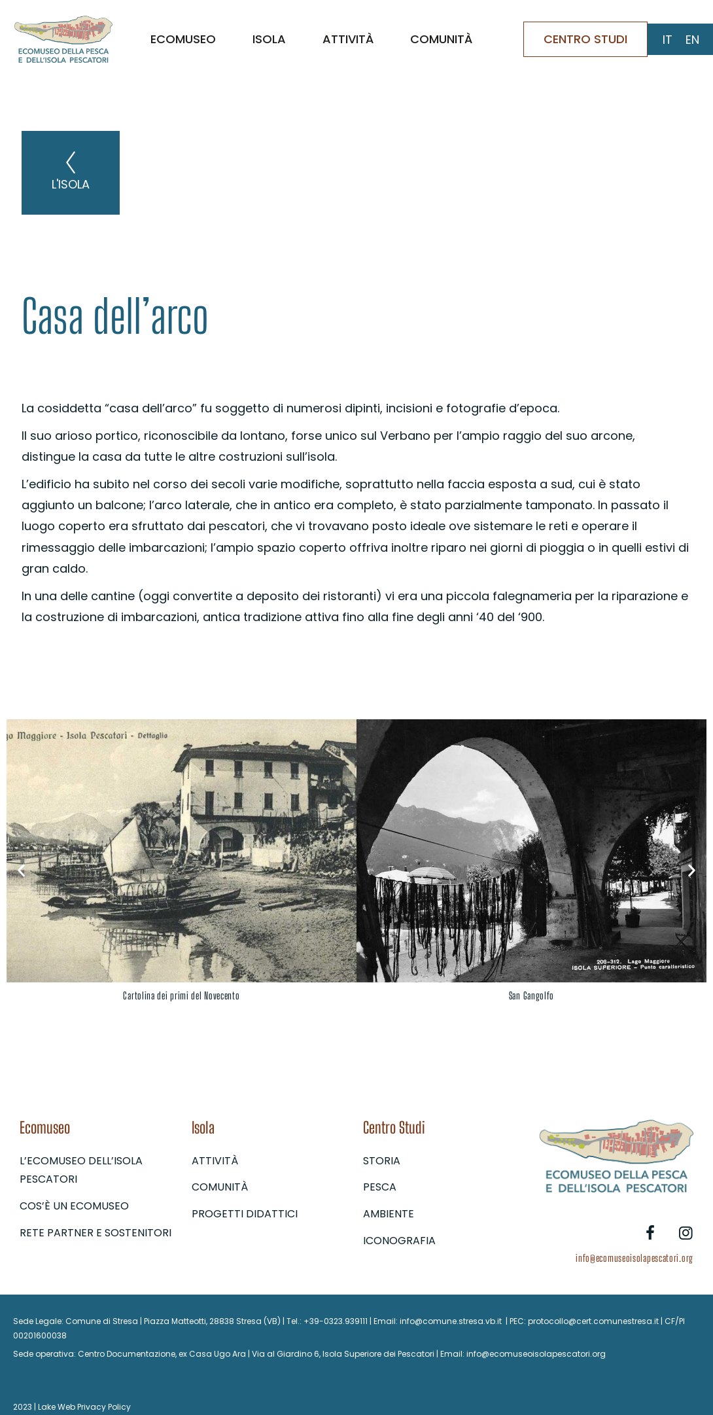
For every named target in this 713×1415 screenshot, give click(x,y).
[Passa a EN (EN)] (692, 40)
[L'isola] (70, 162)
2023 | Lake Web (44, 1406)
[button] (21, 870)
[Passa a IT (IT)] (667, 40)
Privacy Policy (104, 1406)
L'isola (71, 184)
